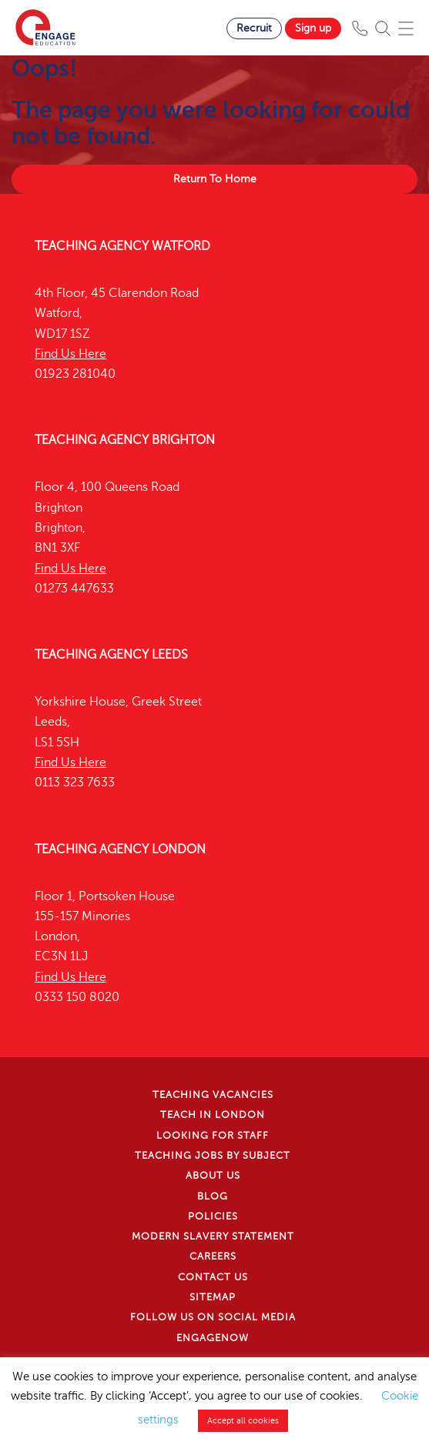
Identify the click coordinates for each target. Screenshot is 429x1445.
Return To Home (214, 179)
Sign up (313, 28)
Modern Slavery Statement (213, 1236)
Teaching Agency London (120, 849)
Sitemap (212, 1297)
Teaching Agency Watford (122, 246)
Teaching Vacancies (212, 1095)
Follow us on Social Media (213, 1317)
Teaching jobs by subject (212, 1155)
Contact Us (213, 1277)
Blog (212, 1196)
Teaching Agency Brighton (125, 440)
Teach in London (212, 1115)
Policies (213, 1216)
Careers (212, 1256)
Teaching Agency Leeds (111, 655)
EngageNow (212, 1338)
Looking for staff (212, 1135)
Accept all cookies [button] (243, 1421)
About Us (213, 1175)
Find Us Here (70, 354)
